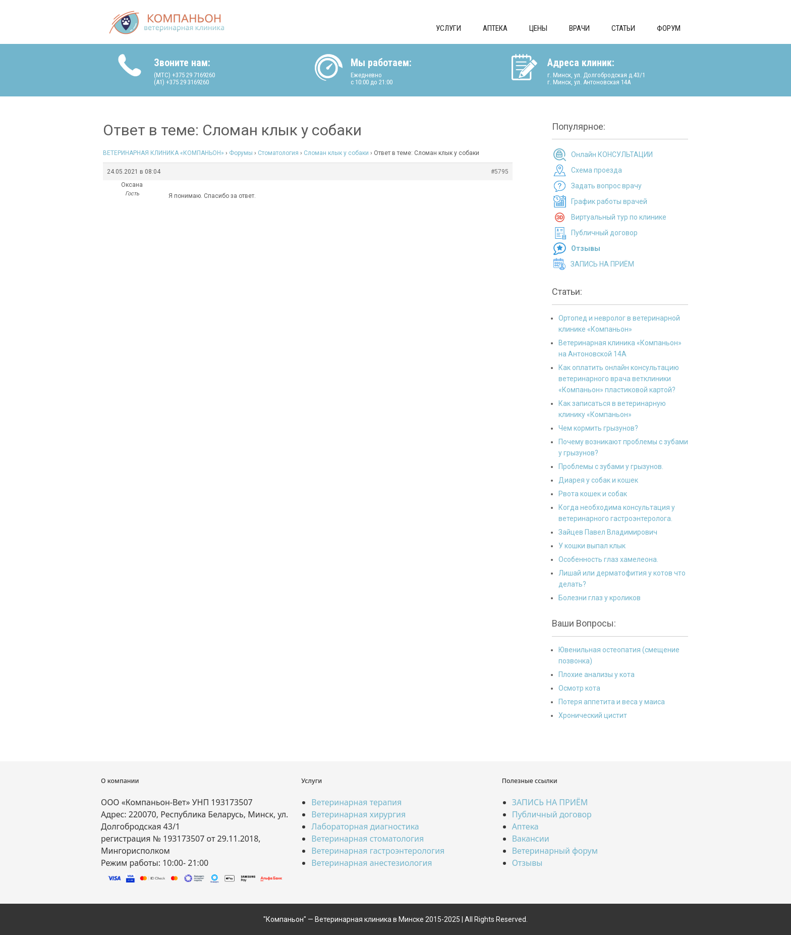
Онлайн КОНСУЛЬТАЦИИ (612, 154)
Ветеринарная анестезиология (371, 862)
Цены (538, 28)
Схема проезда (596, 170)
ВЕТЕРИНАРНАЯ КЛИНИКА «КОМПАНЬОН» (163, 153)
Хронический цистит (592, 715)
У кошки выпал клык (592, 546)
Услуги (448, 28)
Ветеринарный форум (555, 850)
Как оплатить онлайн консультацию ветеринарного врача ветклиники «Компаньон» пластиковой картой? (618, 378)
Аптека (495, 28)
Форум (669, 28)
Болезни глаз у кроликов (599, 598)
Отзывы (527, 862)
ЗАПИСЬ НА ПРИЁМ (602, 264)
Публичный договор (604, 233)
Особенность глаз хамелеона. (608, 559)
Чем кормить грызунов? (598, 428)
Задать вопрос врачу (606, 186)
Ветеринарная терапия (356, 802)
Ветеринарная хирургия (358, 814)
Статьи (623, 28)
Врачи (579, 28)
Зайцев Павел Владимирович (607, 532)
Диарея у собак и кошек (598, 480)
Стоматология (278, 153)
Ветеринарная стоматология (367, 838)
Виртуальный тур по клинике (618, 217)
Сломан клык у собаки (336, 153)
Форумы (241, 153)
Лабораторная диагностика (365, 826)
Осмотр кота (579, 688)
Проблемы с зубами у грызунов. (610, 466)
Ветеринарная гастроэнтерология (377, 850)
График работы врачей (609, 201)
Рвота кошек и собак (592, 494)
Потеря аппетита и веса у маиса (611, 702)
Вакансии (530, 838)
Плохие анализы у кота (596, 674)
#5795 (499, 171)
